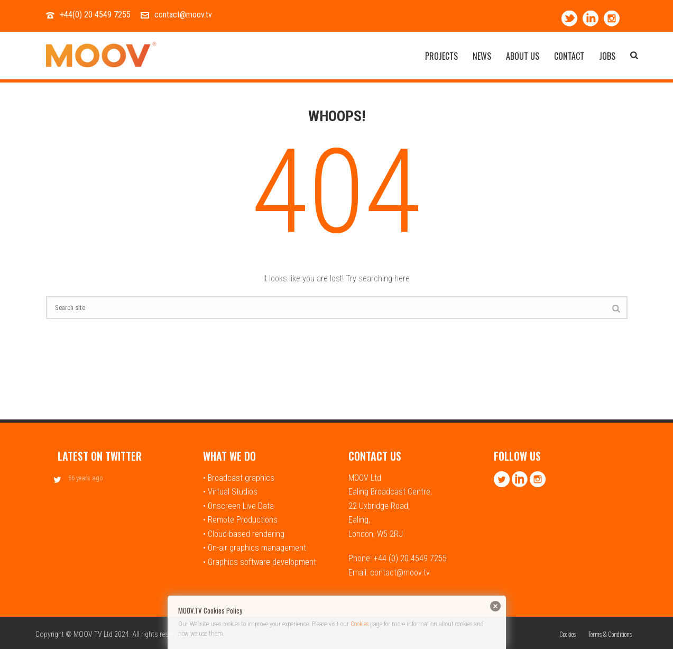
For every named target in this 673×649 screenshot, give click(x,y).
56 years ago (85, 478)
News (482, 56)
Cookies (359, 624)
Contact (569, 56)
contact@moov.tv (183, 15)
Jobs (607, 56)
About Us (522, 56)
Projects (441, 56)
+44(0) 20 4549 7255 (95, 15)
